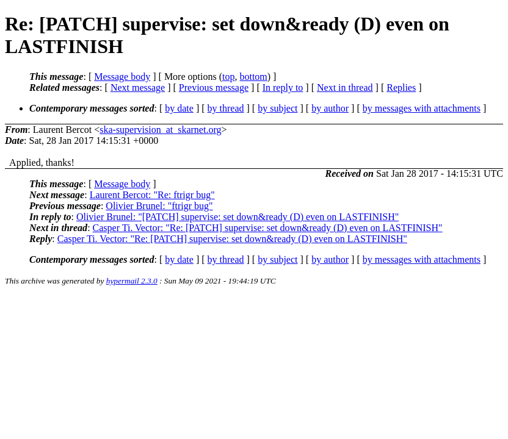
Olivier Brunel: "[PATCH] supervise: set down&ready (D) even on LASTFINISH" (237, 217)
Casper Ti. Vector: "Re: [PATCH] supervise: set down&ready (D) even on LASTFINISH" (268, 228)
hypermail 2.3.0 (132, 280)
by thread (226, 108)
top (228, 76)
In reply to (283, 87)
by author (330, 108)
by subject (277, 108)
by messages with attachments (422, 108)
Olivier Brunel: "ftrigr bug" (159, 206)
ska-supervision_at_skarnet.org (160, 129)
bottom (253, 76)
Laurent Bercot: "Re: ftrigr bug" (152, 195)
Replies (401, 87)
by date (179, 108)
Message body (122, 76)
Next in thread (345, 87)
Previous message (214, 87)
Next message (138, 87)
